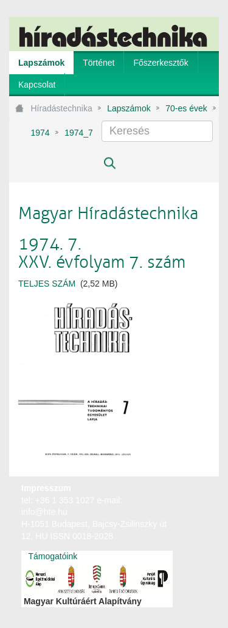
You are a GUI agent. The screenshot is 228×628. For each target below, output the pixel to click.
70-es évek (186, 108)
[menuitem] (41, 62)
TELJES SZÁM (48, 283)
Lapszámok (129, 108)
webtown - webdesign (179, 499)
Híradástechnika (61, 108)
